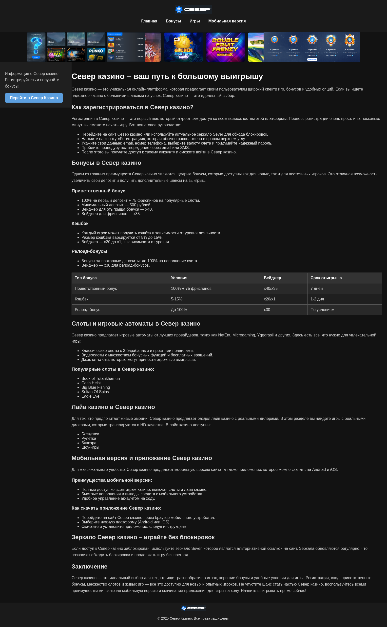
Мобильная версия (227, 21)
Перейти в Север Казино (34, 98)
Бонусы (173, 21)
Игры (195, 21)
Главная (149, 21)
